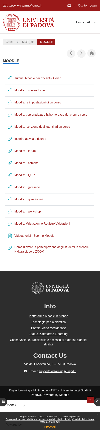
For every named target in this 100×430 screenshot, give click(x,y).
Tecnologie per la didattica (48, 322)
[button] (71, 5)
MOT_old (28, 41)
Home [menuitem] (80, 22)
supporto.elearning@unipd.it (25, 5)
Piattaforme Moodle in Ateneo (48, 316)
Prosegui (50, 426)
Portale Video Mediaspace (48, 328)
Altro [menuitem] (90, 22)
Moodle (64, 394)
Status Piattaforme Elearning (49, 334)
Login (93, 5)
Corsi (9, 41)
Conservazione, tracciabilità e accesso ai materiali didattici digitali (38, 419)
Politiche (11, 409)
